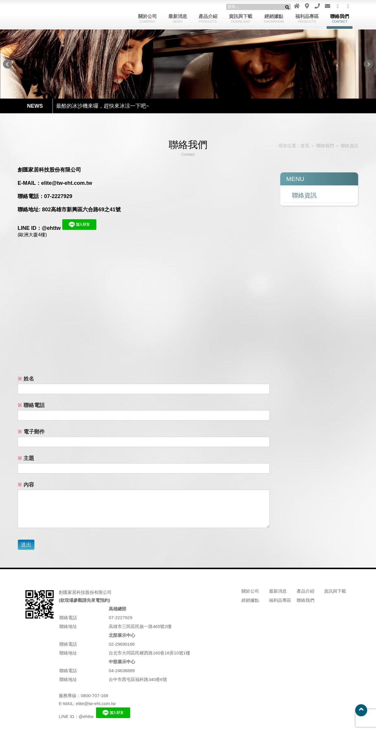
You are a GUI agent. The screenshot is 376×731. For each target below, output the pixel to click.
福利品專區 (307, 18)
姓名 (26, 379)
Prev (7, 64)
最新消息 (177, 18)
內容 (26, 485)
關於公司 (147, 18)
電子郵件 (31, 432)
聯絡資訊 (344, 145)
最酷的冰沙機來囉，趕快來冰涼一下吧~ (102, 106)
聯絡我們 (339, 18)
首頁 (301, 145)
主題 (26, 458)
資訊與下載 (240, 18)
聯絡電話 (31, 405)
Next (368, 64)
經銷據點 (274, 18)
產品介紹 (208, 18)
